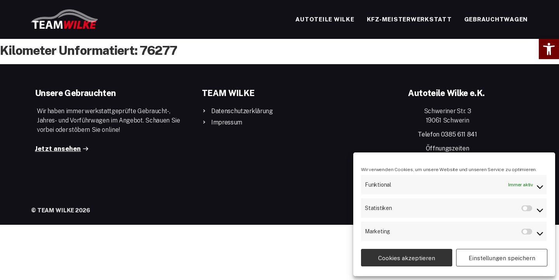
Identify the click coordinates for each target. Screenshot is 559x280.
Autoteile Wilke (324, 19)
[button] (549, 49)
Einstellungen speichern (502, 257)
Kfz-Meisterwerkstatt (409, 19)
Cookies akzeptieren (406, 257)
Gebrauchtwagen (496, 19)
